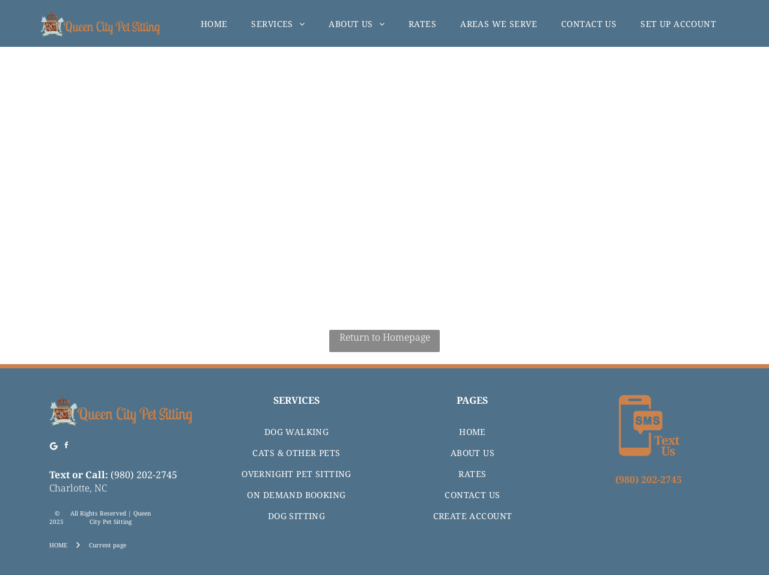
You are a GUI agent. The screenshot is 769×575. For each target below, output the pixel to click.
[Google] (54, 447)
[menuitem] (214, 23)
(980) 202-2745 (144, 474)
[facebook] (66, 447)
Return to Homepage (384, 337)
